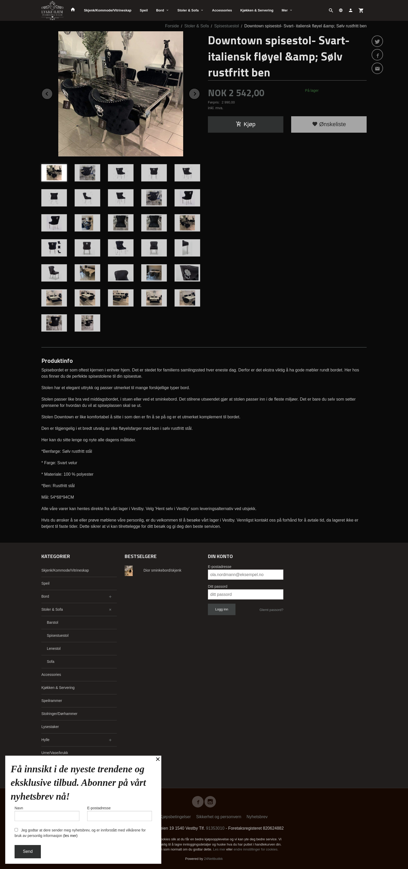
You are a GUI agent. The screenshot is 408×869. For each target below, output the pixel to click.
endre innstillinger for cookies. (256, 849)
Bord (160, 10)
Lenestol (54, 648)
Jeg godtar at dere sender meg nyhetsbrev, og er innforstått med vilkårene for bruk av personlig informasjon (80, 833)
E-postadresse (219, 567)
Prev (52, 93)
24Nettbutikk (213, 859)
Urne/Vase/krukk (54, 753)
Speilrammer (51, 701)
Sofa (50, 661)
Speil (144, 10)
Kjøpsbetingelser (175, 817)
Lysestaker (50, 727)
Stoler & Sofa (188, 10)
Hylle (45, 740)
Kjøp (245, 124)
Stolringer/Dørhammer (59, 714)
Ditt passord (217, 586)
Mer (285, 10)
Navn (47, 813)
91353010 (215, 828)
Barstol (52, 622)
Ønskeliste (329, 124)
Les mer (219, 849)
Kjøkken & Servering (256, 10)
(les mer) (70, 836)
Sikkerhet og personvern (218, 817)
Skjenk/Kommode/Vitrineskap (107, 10)
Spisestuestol (57, 635)
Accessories (222, 10)
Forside (172, 26)
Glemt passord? (271, 610)
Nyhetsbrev (257, 817)
